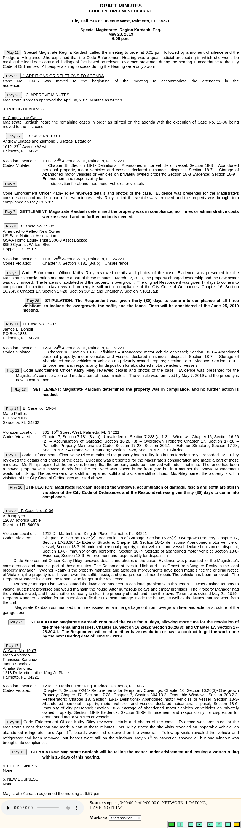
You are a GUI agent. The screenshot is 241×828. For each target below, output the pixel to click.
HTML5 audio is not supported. (42, 807)
